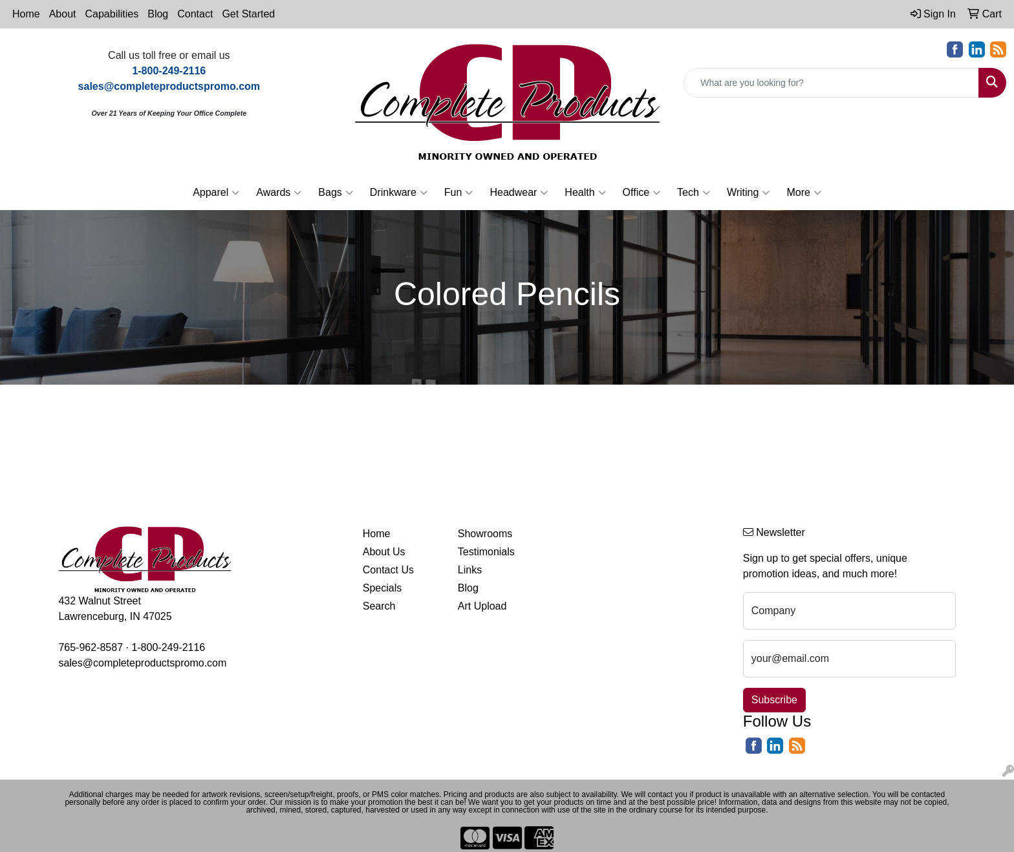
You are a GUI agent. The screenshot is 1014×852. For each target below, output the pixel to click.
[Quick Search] (831, 83)
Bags (335, 192)
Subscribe (774, 699)
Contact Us (388, 569)
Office (642, 192)
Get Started (248, 13)
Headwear (519, 192)
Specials (382, 587)
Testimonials (486, 551)
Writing (748, 192)
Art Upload (482, 606)
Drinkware (398, 192)
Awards (278, 192)
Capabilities (112, 13)
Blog (157, 13)
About (62, 13)
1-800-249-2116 (168, 647)
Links (470, 569)
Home (26, 13)
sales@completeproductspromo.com (142, 662)
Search (379, 606)
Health (585, 192)
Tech (693, 192)
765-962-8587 (90, 647)
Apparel (216, 192)
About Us (384, 551)
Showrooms (485, 533)
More (803, 192)
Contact (195, 13)
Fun (458, 192)
